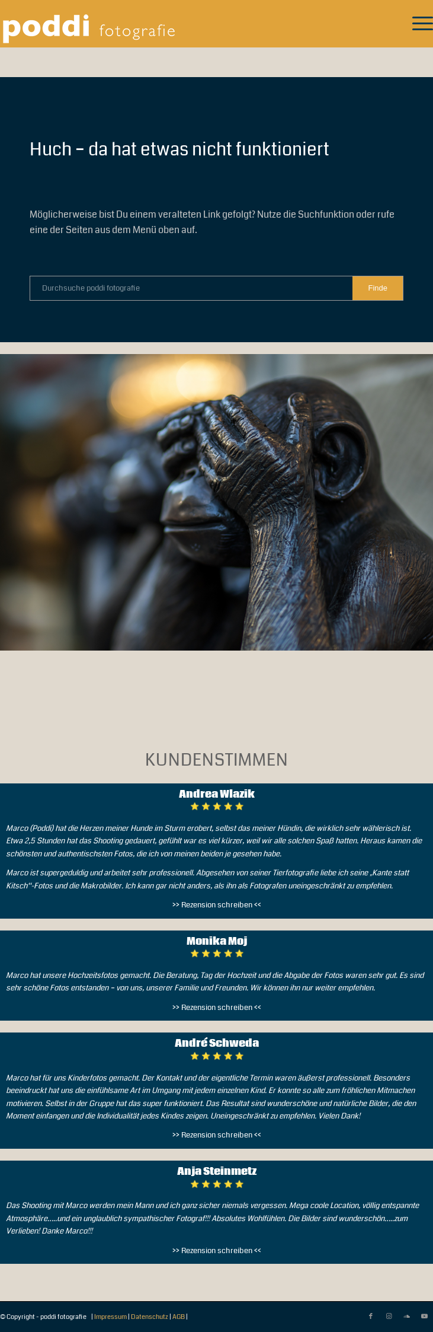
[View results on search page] (377, 288)
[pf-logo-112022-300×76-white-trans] (173, 23)
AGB (178, 1316)
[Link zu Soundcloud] (406, 1316)
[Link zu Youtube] (424, 1316)
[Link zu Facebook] (371, 1316)
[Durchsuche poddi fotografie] (216, 288)
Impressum (110, 1316)
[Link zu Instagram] (388, 1316)
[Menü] (416, 23)
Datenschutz (149, 1316)
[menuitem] (416, 23)
